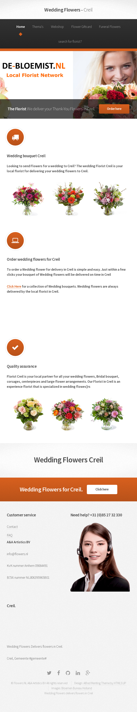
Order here (114, 109)
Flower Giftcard (81, 27)
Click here (102, 489)
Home (20, 27)
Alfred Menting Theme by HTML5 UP (105, 683)
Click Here (14, 286)
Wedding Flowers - (68, 9)
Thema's (38, 27)
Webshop (57, 27)
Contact (12, 527)
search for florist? (70, 41)
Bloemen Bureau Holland (76, 688)
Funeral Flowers (110, 27)
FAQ (9, 535)
